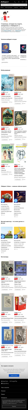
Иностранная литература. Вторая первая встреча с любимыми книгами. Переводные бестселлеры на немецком (6, 246)
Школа (21, 7)
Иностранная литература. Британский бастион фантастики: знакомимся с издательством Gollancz (19, 210)
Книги (2, 7)
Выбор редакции (5, 70)
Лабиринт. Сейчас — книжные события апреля (13, 186)
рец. (11, 74)
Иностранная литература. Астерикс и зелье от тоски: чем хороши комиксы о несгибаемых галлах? (20, 244)
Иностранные (8, 7)
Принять (14, 406)
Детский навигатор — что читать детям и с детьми (12, 222)
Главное (16, 7)
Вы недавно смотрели (7, 366)
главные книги (18, 30)
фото (11, 76)
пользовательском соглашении (13, 402)
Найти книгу (14, 375)
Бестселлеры (4, 257)
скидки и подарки (7, 30)
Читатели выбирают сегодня (9, 39)
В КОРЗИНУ (5, 102)
